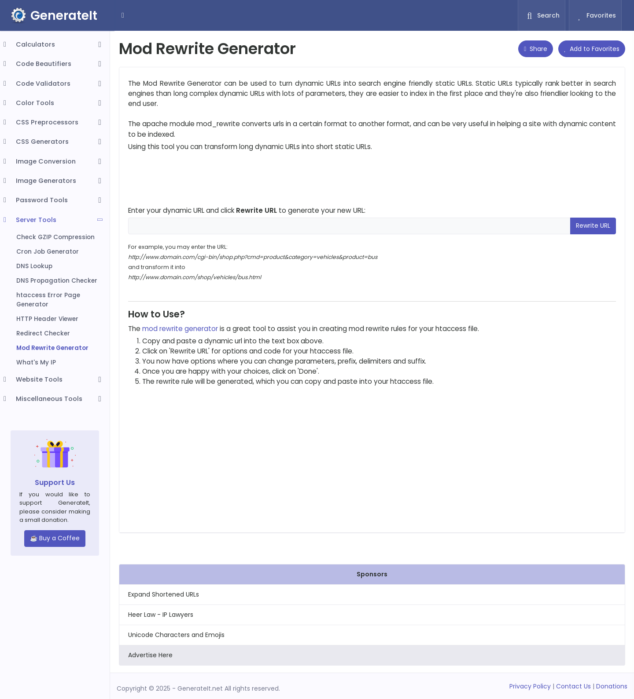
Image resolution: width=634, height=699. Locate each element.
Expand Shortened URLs (163, 594)
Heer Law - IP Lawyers (160, 614)
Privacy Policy (530, 686)
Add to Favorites (591, 48)
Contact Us (573, 686)
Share (535, 48)
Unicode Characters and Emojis (176, 634)
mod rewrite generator (180, 328)
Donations (611, 686)
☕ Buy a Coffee (55, 538)
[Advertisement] (372, 178)
